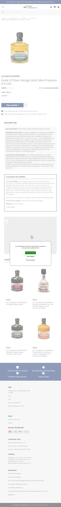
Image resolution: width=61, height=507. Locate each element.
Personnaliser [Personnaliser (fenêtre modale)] (30, 260)
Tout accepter (30, 253)
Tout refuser (30, 256)
